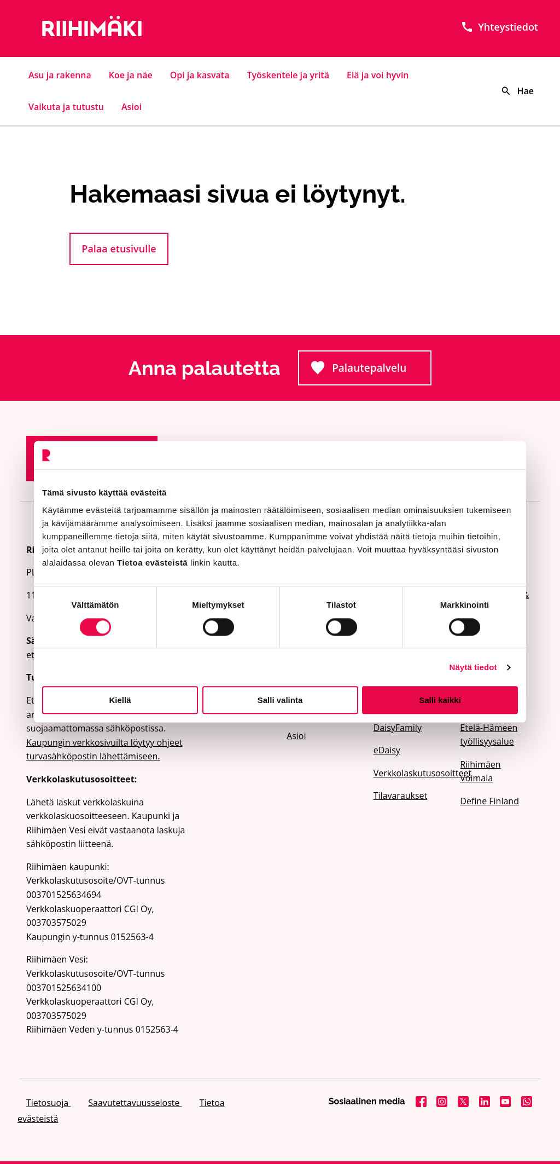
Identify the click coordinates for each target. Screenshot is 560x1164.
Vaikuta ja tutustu (66, 107)
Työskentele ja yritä (288, 75)
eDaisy (387, 750)
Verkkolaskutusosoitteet (410, 773)
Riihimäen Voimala (480, 771)
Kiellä (120, 700)
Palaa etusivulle (118, 248)
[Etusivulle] (106, 28)
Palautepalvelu (371, 371)
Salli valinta (280, 700)
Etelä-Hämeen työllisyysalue (488, 735)
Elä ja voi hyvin (378, 75)
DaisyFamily (398, 728)
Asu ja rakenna (59, 75)
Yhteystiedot (499, 26)
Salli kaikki (440, 700)
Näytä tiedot (473, 667)
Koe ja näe (131, 75)
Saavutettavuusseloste (135, 1103)
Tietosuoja (48, 1103)
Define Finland (489, 801)
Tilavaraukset (401, 796)
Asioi (131, 107)
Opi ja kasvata (200, 75)
